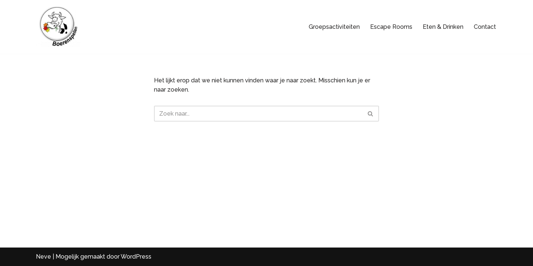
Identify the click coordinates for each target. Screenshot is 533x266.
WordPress (136, 256)
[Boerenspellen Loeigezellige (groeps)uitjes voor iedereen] (58, 27)
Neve (43, 256)
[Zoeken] (258, 114)
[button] (15, 251)
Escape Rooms (391, 26)
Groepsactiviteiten (334, 26)
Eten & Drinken (443, 26)
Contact (485, 26)
